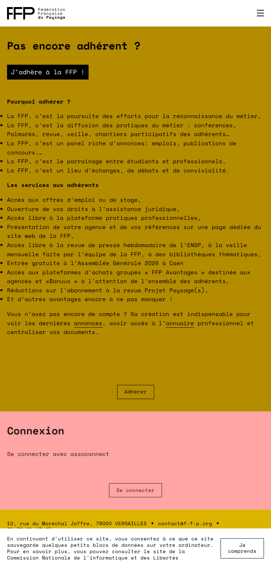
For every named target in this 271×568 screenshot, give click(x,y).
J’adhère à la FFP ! (48, 71)
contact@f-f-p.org (185, 523)
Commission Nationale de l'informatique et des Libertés (93, 557)
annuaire (180, 323)
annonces (88, 323)
